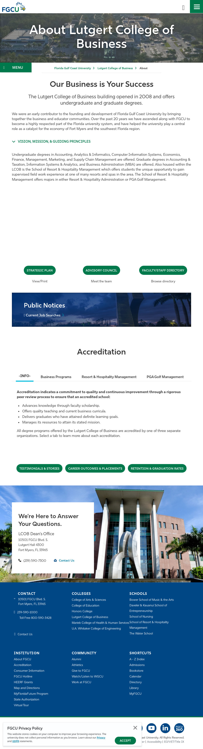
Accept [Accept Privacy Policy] (125, 740)
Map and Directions (27, 688)
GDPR (15, 741)
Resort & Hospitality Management (108, 377)
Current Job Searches (43, 316)
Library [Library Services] (134, 688)
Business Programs (55, 377)
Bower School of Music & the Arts (151, 600)
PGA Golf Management (166, 377)
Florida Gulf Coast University (72, 68)
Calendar (135, 676)
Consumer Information (29, 671)
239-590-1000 (27, 612)
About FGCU (22, 659)
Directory (135, 682)
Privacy (101, 738)
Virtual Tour (21, 705)
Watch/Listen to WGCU (88, 676)
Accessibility (154, 741)
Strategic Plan (40, 270)
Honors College (82, 611)
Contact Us (67, 560)
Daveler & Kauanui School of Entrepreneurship (148, 608)
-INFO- (24, 376)
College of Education (86, 605)
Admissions (137, 665)
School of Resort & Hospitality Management (149, 625)
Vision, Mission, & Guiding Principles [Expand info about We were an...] (55, 142)
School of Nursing (141, 616)
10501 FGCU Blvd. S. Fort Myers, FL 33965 (32, 602)
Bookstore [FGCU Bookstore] (136, 671)
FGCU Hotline (23, 676)
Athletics (77, 665)
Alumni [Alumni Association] (76, 659)
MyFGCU (135, 694)
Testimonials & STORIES (38, 468)
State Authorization (26, 699)
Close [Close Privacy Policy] (135, 727)
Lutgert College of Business (115, 68)
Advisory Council (101, 270)
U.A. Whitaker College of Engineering (96, 634)
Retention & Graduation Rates (158, 468)
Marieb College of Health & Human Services (95, 625)
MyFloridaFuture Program (31, 694)
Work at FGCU (81, 682)
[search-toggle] (183, 6)
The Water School (141, 633)
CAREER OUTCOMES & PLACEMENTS (95, 468)
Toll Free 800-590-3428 (35, 618)
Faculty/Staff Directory (163, 270)
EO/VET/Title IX (174, 741)
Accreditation (22, 665)
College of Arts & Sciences (89, 600)
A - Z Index (137, 659)
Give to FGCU (81, 671)
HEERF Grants (23, 682)
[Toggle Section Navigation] (16, 67)
